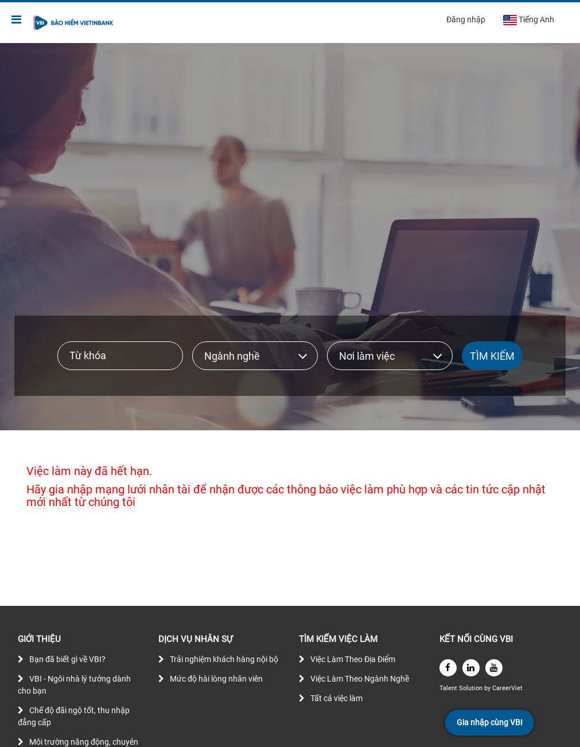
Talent (449, 688)
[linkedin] (471, 667)
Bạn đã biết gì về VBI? (67, 659)
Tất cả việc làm (336, 698)
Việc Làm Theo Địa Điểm (352, 659)
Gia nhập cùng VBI (490, 722)
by (488, 688)
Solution (471, 688)
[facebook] (448, 667)
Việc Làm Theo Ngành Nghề (359, 678)
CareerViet (507, 688)
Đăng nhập (465, 19)
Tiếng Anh (528, 20)
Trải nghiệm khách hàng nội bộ (224, 659)
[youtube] (494, 667)
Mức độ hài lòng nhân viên (216, 678)
